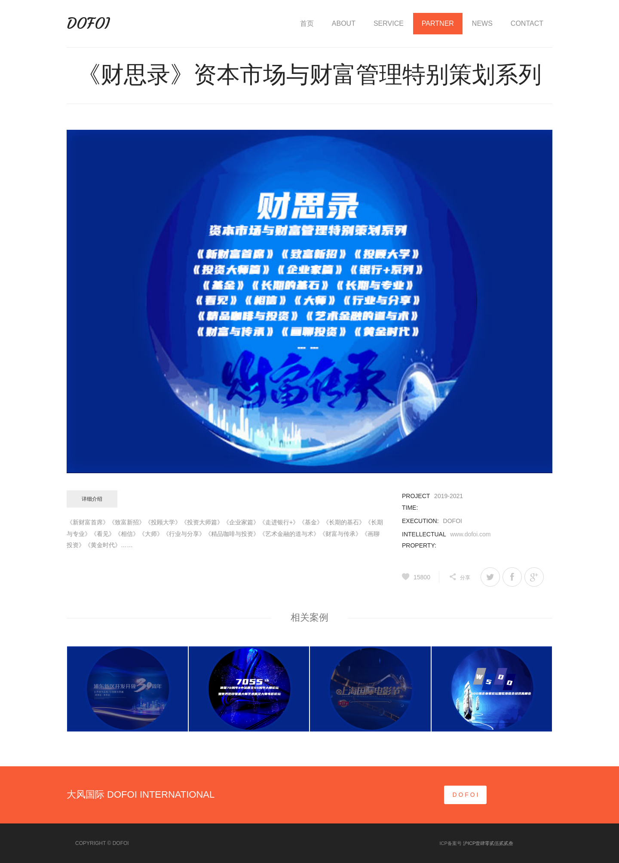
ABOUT (343, 23)
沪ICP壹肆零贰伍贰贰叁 (488, 843)
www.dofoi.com (470, 534)
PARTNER (438, 23)
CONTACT (527, 23)
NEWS (482, 23)
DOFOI (88, 23)
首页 (307, 23)
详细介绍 (92, 499)
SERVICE (389, 23)
